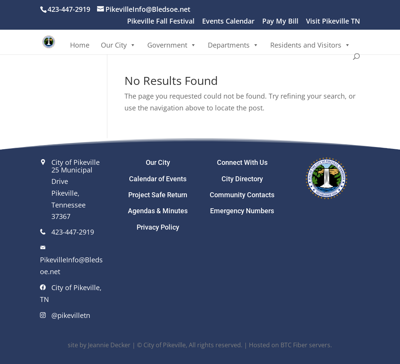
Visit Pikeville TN (333, 22)
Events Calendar (228, 22)
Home (79, 44)
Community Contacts (242, 195)
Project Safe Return (157, 195)
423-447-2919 (72, 231)
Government (171, 45)
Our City (118, 45)
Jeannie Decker (109, 345)
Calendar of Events (157, 179)
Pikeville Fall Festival (160, 22)
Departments (233, 45)
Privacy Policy (158, 227)
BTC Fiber (294, 345)
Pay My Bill (280, 22)
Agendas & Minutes (158, 211)
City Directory (242, 179)
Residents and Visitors (310, 45)
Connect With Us (242, 162)
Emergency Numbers (242, 211)
